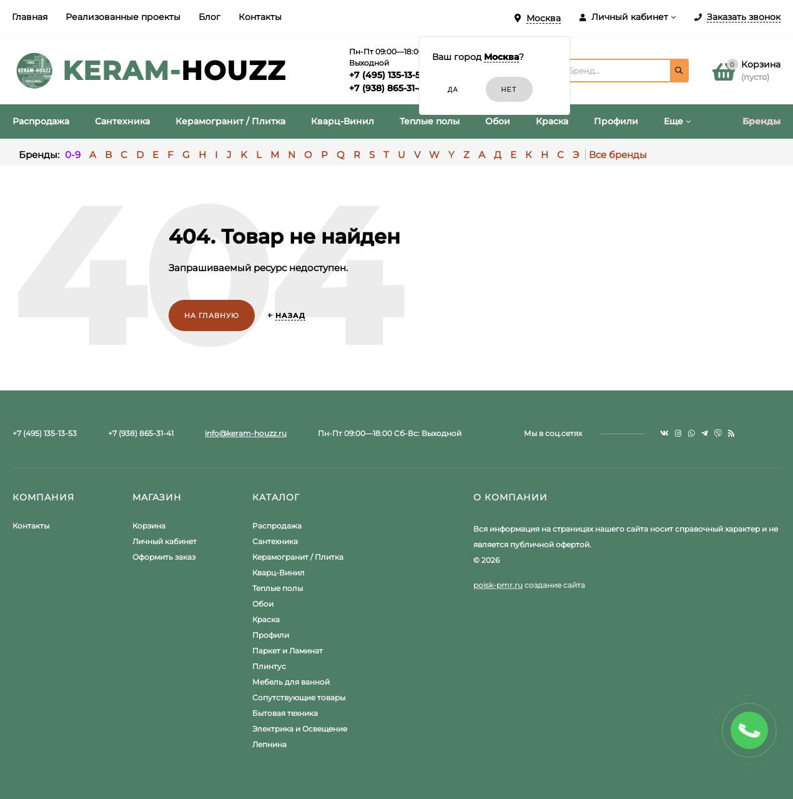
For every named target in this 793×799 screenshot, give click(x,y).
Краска (266, 619)
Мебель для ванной (291, 682)
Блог (209, 16)
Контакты (260, 16)
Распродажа (277, 525)
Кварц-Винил (278, 572)
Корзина (148, 525)
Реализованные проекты (123, 16)
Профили (270, 635)
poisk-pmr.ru (498, 585)
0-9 (73, 155)
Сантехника (275, 541)
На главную (211, 315)
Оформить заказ (163, 557)
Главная (29, 16)
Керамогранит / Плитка (297, 557)
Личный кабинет (164, 541)
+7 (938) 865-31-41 (388, 88)
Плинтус (269, 666)
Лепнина (269, 744)
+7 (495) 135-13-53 (387, 75)
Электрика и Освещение (299, 728)
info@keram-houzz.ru (246, 433)
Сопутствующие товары (298, 697)
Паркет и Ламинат (287, 650)
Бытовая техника (285, 713)
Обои (262, 603)
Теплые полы (277, 588)
